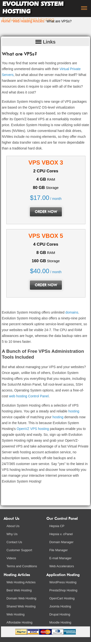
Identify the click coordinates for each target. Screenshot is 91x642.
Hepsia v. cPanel (61, 534)
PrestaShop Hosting (63, 590)
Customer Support (19, 550)
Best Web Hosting (19, 590)
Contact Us (14, 542)
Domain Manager (61, 542)
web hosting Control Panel (29, 396)
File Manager (58, 550)
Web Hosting (16, 614)
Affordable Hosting (20, 622)
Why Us (12, 534)
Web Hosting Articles (28, 21)
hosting (73, 411)
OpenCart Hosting (61, 598)
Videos (11, 558)
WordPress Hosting (62, 582)
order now (46, 212)
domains (71, 312)
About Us (13, 526)
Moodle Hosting (60, 622)
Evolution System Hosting (33, 7)
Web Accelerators (61, 566)
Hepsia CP (56, 526)
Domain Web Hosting (21, 598)
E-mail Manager (60, 558)
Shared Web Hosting (21, 606)
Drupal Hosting (59, 614)
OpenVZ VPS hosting (33, 429)
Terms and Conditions (22, 566)
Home (5, 21)
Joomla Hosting (60, 606)
